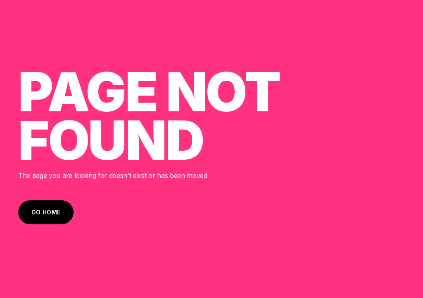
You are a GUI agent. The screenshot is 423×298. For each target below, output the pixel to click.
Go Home (45, 212)
